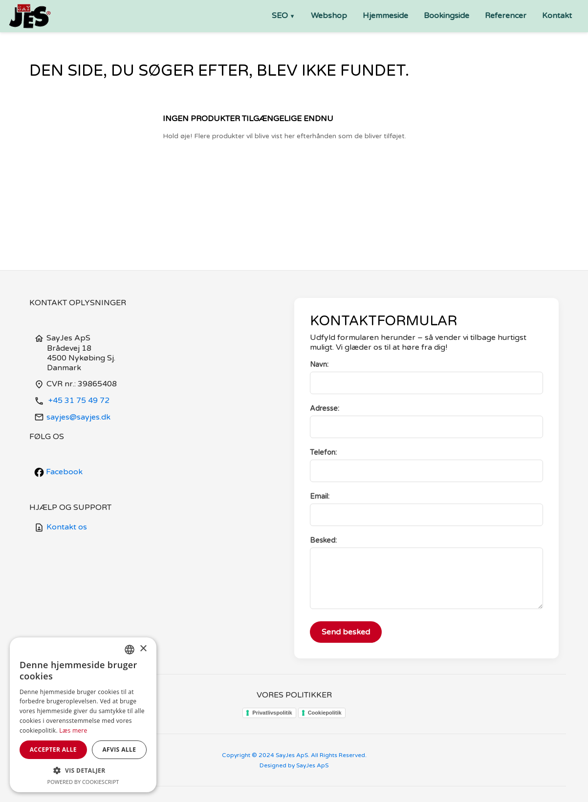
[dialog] (83, 714)
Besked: (323, 540)
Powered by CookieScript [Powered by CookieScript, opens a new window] (83, 781)
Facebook (58, 472)
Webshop (329, 16)
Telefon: (323, 452)
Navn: (319, 364)
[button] (83, 770)
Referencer (505, 16)
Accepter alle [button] (53, 749)
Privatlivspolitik (272, 713)
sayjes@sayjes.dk (72, 417)
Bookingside (446, 16)
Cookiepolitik (325, 713)
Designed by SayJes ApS (294, 765)
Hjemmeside (385, 16)
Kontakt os (60, 527)
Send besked (346, 632)
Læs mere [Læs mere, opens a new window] (73, 730)
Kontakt (557, 16)
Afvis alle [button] (119, 749)
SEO (280, 16)
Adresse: (324, 408)
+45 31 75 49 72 (71, 400)
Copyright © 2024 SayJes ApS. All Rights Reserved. (294, 755)
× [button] (143, 649)
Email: (319, 496)
